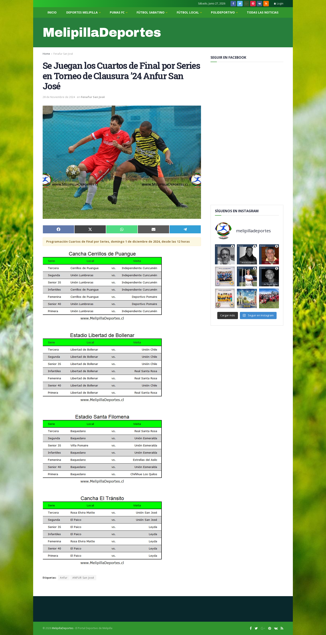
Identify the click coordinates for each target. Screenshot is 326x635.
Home (46, 54)
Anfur (64, 577)
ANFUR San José (83, 577)
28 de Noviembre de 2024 (59, 97)
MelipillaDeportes (102, 32)
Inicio (52, 12)
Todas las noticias (262, 12)
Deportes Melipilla (82, 12)
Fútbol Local (188, 12)
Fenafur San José (63, 54)
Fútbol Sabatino (150, 12)
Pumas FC (117, 12)
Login (278, 3)
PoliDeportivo (223, 12)
